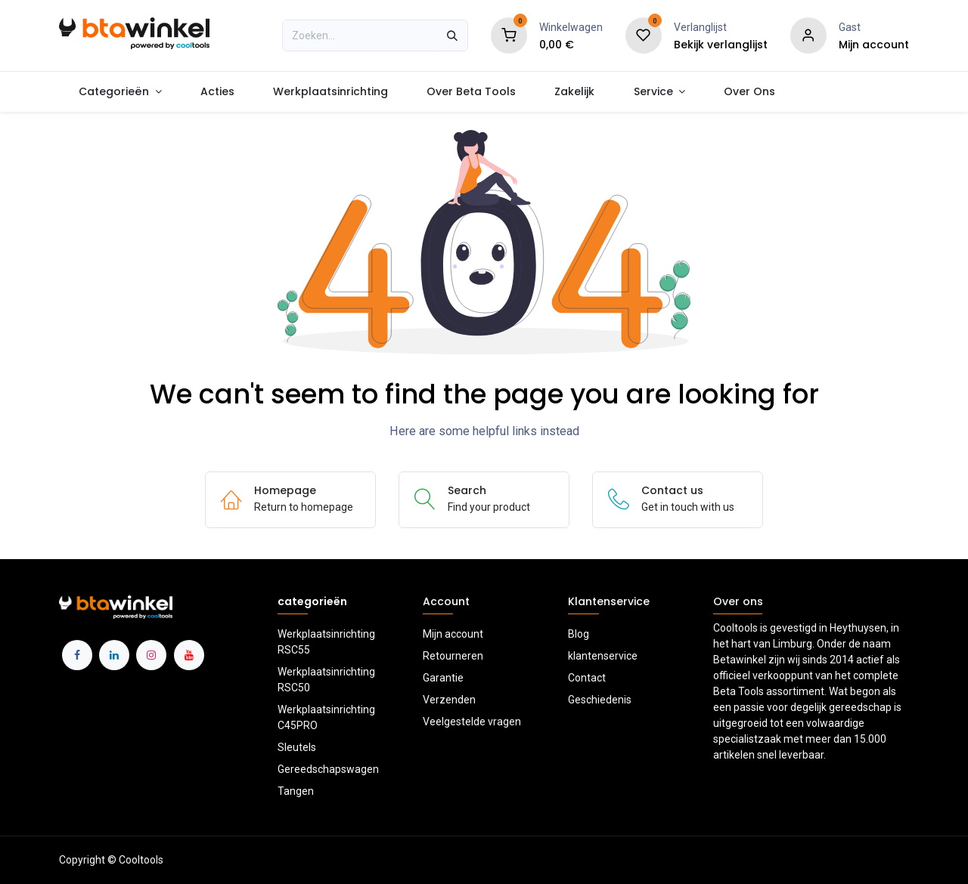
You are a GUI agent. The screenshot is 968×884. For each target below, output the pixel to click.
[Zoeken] (452, 35)
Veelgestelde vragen (472, 722)
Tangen (296, 791)
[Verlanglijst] (643, 35)
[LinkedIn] (114, 655)
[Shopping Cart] (509, 35)
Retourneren (453, 656)
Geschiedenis (599, 700)
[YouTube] (189, 655)
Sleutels (297, 747)
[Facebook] (77, 655)
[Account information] (808, 35)
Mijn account (453, 634)
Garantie (443, 678)
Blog (578, 634)
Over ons (738, 601)
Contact (587, 678)
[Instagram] (151, 655)
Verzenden (449, 700)
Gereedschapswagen (328, 769)
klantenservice (603, 656)
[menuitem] (120, 92)
